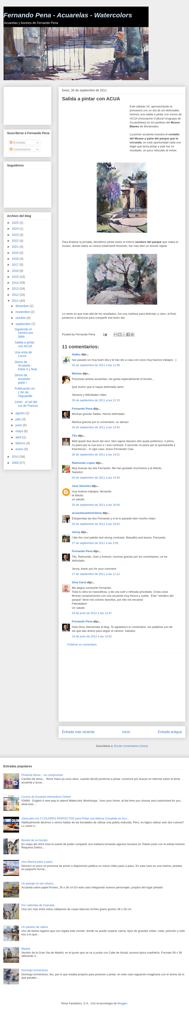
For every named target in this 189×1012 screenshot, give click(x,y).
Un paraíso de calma (34, 927)
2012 (16, 294)
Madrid (25, 948)
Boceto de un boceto (34, 840)
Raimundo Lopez (83, 462)
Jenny (76, 532)
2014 (16, 282)
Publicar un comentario (82, 644)
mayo (19, 431)
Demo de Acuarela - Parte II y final (26, 365)
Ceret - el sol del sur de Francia (26, 403)
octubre (21, 318)
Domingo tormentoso (34, 970)
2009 (16, 462)
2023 (16, 235)
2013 (16, 288)
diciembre (22, 306)
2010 (16, 456)
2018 (16, 258)
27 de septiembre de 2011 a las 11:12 (96, 574)
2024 (16, 228)
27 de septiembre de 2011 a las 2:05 (95, 543)
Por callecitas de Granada (37, 905)
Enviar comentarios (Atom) (131, 746)
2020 (16, 253)
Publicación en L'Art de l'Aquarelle (25, 392)
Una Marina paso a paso (37, 861)
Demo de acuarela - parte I (23, 378)
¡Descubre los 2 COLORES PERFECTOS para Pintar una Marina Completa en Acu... (75, 818)
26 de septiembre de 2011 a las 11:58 (96, 365)
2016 (16, 271)
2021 (16, 246)
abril (18, 437)
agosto (20, 413)
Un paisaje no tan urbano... (38, 883)
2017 (16, 264)
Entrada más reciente (78, 732)
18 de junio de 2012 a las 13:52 (92, 636)
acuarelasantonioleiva (87, 513)
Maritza (77, 373)
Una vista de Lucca (23, 354)
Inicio (126, 732)
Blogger (122, 1003)
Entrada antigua (170, 732)
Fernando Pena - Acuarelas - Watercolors (68, 15)
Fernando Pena (82, 408)
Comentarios (20, 149)
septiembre (23, 324)
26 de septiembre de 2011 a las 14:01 (96, 454)
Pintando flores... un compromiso (42, 775)
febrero (20, 443)
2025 (16, 222)
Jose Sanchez (81, 486)
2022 (16, 240)
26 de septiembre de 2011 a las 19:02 (96, 524)
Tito (74, 435)
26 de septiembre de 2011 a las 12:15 (96, 400)
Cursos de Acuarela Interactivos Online (46, 796)
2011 (16, 300)
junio (19, 425)
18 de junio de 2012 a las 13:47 (92, 613)
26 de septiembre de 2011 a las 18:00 (96, 504)
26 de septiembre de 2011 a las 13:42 (96, 427)
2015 (16, 276)
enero (19, 449)
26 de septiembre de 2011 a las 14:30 (96, 477)
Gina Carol (79, 582)
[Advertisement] (96, 132)
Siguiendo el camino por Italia (24, 332)
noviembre (23, 312)
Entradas (17, 142)
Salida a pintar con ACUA (25, 344)
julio (18, 419)
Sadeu (76, 354)
